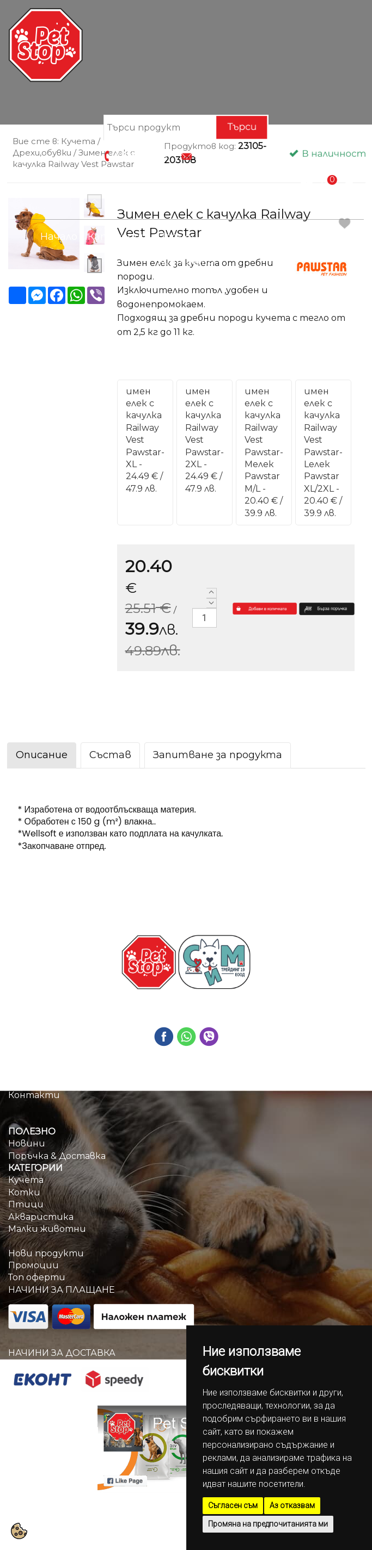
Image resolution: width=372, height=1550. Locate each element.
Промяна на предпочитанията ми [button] (268, 1524)
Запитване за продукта (217, 755)
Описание (42, 755)
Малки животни (47, 1229)
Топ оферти (36, 1277)
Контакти (186, 261)
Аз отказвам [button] (292, 1505)
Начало (58, 237)
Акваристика (41, 1217)
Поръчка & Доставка (277, 237)
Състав (110, 755)
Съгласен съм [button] (233, 1505)
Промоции (184, 237)
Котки (24, 1192)
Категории (117, 237)
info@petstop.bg (230, 155)
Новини (26, 1143)
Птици (26, 1204)
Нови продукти (46, 1253)
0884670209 (140, 155)
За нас (22, 1082)
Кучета (26, 1180)
